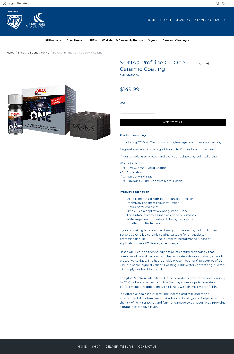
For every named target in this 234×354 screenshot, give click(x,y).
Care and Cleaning (176, 40)
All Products (53, 40)
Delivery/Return (119, 346)
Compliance (75, 40)
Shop (163, 20)
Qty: (122, 102)
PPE (93, 40)
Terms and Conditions (188, 20)
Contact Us (217, 20)
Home (151, 20)
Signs (152, 40)
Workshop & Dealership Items (122, 40)
